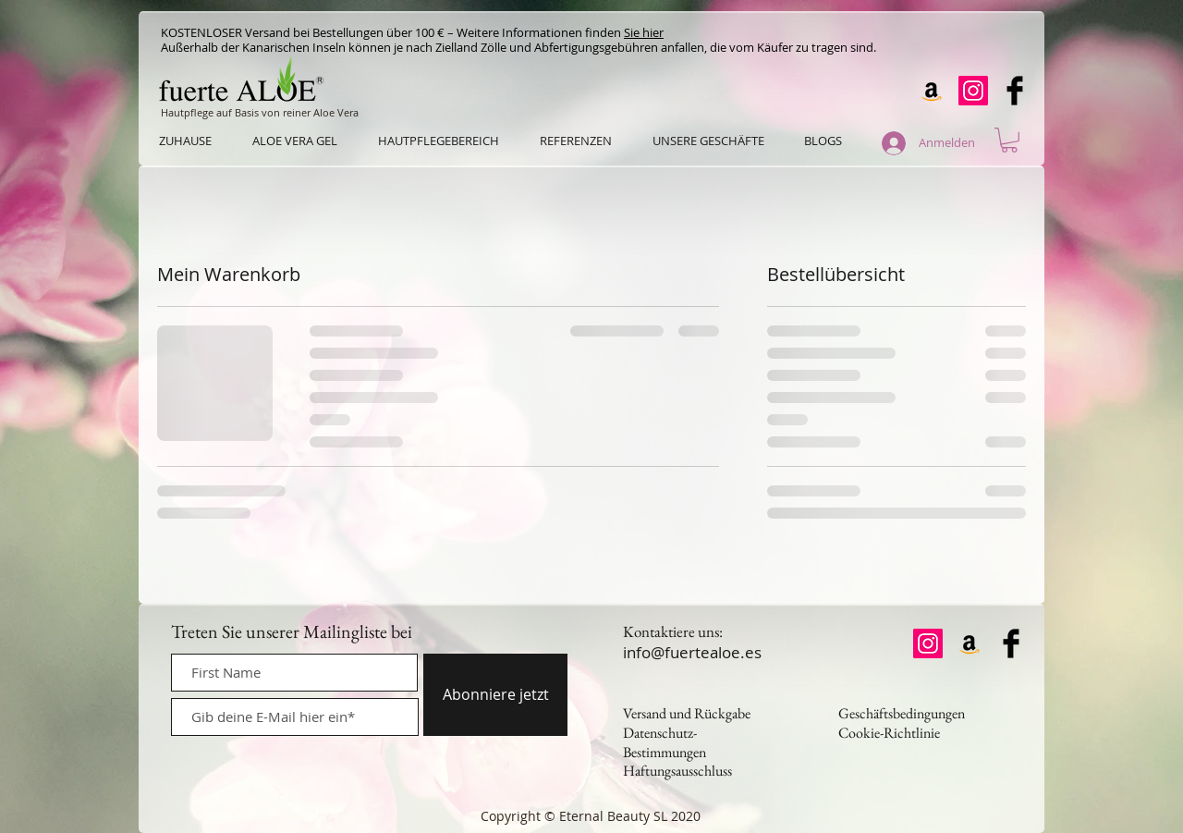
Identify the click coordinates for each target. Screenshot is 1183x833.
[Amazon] (931, 90)
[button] (1009, 140)
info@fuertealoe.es (692, 652)
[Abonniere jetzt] (495, 695)
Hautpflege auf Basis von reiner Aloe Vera (260, 112)
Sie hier (644, 32)
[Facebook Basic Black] (1015, 90)
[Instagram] (973, 90)
